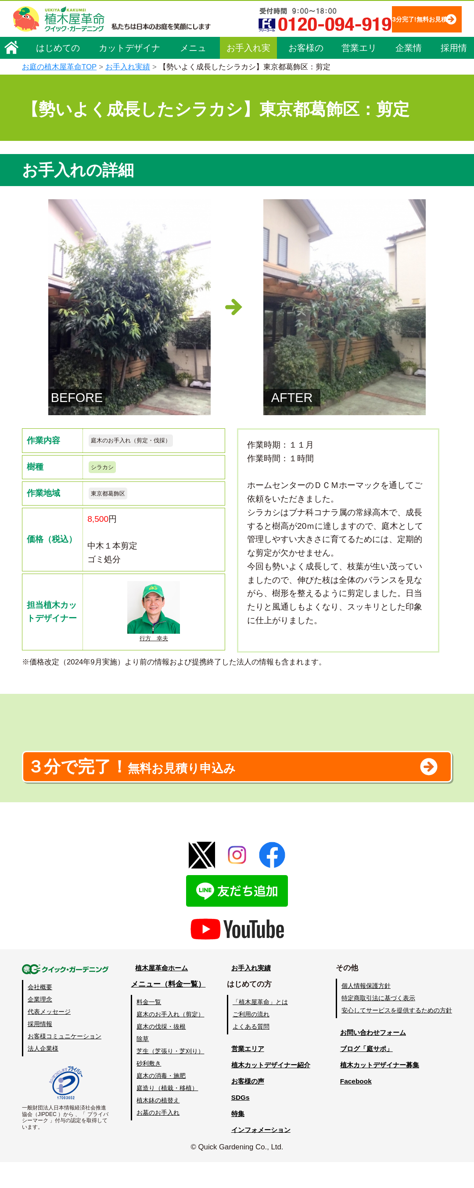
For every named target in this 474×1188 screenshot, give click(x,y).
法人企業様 (43, 1074)
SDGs (236, 1123)
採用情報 (454, 75)
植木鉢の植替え (157, 1126)
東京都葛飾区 (113, 499)
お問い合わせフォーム (373, 1058)
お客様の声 (305, 75)
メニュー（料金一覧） (167, 1010)
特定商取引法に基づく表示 (378, 1023)
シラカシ (106, 470)
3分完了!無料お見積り (198, 44)
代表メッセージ (49, 1037)
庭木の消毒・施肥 (160, 1101)
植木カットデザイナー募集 (380, 1091)
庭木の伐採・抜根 (160, 1052)
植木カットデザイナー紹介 (270, 1091)
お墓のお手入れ (157, 1138)
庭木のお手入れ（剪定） (170, 1040)
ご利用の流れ (249, 1040)
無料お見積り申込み (208, 787)
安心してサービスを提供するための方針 (396, 1036)
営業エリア (359, 75)
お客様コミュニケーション (64, 1062)
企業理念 (40, 1025)
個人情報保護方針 (366, 1011)
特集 (233, 1139)
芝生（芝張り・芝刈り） (170, 1076)
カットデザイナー (129, 75)
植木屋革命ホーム (160, 994)
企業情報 (408, 75)
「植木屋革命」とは (259, 1027)
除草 (142, 1064)
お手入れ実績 (248, 75)
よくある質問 (249, 1052)
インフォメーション (259, 1155)
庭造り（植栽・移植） (167, 1113)
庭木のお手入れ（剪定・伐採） (143, 441)
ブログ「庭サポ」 (365, 1074)
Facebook (353, 1107)
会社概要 (40, 1012)
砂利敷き (148, 1089)
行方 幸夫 (153, 620)
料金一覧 (148, 1027)
